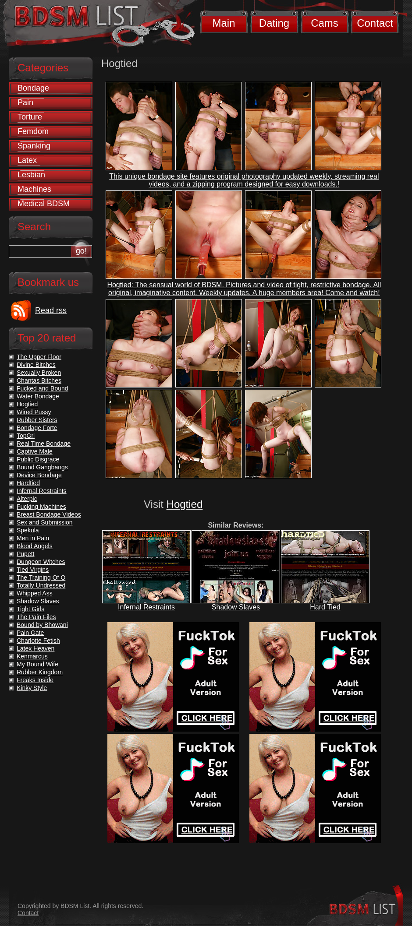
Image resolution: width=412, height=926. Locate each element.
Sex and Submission (45, 522)
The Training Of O (41, 577)
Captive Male (35, 451)
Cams (324, 23)
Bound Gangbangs (42, 467)
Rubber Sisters (37, 419)
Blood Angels (35, 545)
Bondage (33, 88)
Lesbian (31, 174)
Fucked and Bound (42, 388)
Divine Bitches (36, 364)
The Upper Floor (39, 356)
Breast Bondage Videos (49, 514)
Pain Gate (30, 632)
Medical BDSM (44, 203)
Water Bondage (38, 396)
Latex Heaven (35, 648)
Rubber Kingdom (40, 672)
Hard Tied (325, 607)
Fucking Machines (41, 506)
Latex (27, 160)
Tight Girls (30, 609)
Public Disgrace (38, 459)
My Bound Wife (37, 664)
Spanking (34, 145)
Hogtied (185, 504)
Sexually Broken (39, 372)
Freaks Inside (35, 679)
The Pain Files (36, 616)
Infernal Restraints (146, 607)
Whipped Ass (35, 593)
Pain (25, 102)
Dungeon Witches (41, 561)
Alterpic (27, 498)
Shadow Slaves (236, 607)
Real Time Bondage (44, 443)
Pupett (25, 553)
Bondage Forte (37, 427)
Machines (34, 189)
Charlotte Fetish (38, 640)
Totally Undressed (41, 585)
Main (223, 23)
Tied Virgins (33, 569)
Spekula (28, 530)
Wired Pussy (34, 411)
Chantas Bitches (39, 380)
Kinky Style (32, 687)
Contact (375, 23)
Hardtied (28, 482)
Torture (30, 117)
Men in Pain (33, 538)
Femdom (33, 131)
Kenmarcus (32, 656)
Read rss (51, 310)
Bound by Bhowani (42, 624)
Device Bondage (39, 475)
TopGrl (26, 435)
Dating (274, 23)
